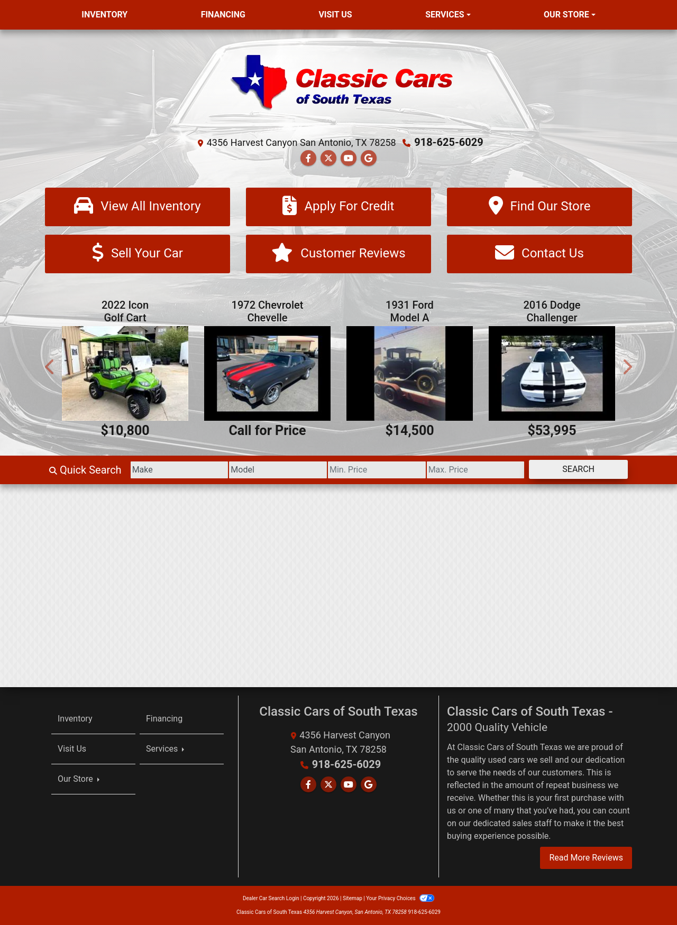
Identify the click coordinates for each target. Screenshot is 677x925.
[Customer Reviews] (338, 254)
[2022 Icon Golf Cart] (125, 373)
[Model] (277, 470)
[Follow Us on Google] (369, 158)
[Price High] (475, 470)
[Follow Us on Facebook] (308, 158)
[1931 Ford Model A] (409, 373)
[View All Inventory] (137, 207)
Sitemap (352, 898)
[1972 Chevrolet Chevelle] (267, 373)
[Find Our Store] (539, 207)
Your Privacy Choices (400, 898)
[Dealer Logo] (338, 85)
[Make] (179, 470)
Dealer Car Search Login (271, 898)
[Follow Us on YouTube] (348, 158)
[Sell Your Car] (137, 254)
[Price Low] (376, 470)
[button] (50, 366)
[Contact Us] (539, 254)
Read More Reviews (586, 858)
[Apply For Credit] (338, 207)
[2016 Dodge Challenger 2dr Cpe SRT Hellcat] (552, 373)
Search (578, 469)
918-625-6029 (448, 142)
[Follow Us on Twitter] (328, 158)
